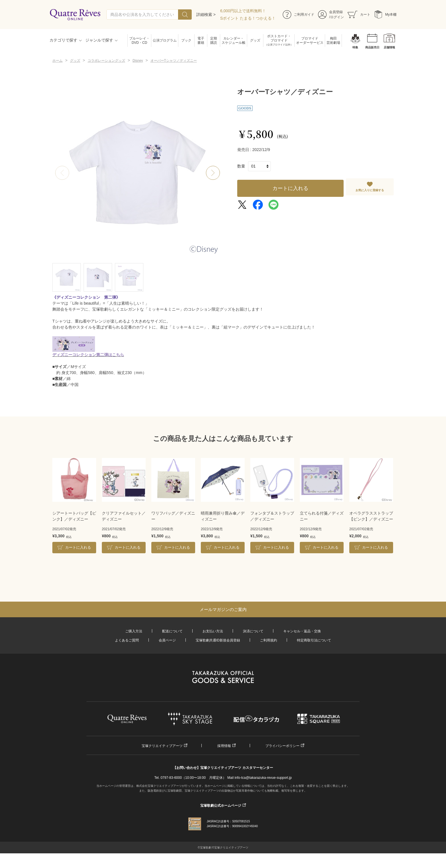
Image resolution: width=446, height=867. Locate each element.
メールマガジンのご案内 (223, 609)
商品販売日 (372, 47)
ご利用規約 (268, 640)
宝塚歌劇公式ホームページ (220, 806)
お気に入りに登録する (370, 190)
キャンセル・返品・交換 (302, 631)
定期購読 (213, 40)
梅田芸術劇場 (333, 40)
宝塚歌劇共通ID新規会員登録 (218, 640)
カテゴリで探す (63, 40)
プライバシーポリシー (282, 746)
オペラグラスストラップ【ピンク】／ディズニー (371, 516)
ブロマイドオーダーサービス (309, 40)
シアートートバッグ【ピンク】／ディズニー (74, 516)
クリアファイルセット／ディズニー (124, 516)
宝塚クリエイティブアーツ (162, 746)
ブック (186, 40)
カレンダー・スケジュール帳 (233, 40)
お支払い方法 (213, 631)
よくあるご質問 (127, 640)
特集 (355, 47)
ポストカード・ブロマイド (279, 40)
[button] (213, 173)
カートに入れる (290, 188)
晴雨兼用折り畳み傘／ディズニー (223, 516)
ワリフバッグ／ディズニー (173, 516)
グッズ (255, 40)
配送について (172, 631)
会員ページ (167, 640)
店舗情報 (389, 47)
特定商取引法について (314, 640)
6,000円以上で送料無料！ (243, 11)
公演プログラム (165, 40)
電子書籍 (200, 40)
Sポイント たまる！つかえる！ (248, 18)
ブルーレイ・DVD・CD (139, 40)
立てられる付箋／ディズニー (322, 516)
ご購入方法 (133, 631)
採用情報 (224, 746)
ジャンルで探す (99, 40)
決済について (253, 631)
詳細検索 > (206, 14)
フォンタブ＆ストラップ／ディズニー (272, 516)
